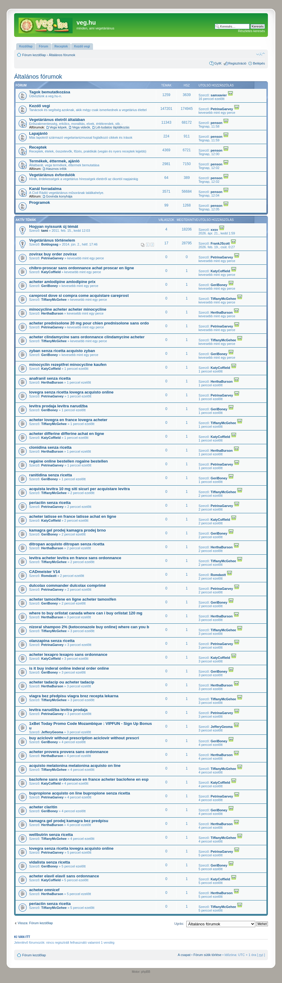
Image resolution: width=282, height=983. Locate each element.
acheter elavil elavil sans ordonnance (64, 876)
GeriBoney (49, 286)
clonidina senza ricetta (50, 447)
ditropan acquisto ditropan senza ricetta (66, 544)
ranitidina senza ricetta (50, 475)
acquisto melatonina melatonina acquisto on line (75, 765)
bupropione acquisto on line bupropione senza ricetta (79, 793)
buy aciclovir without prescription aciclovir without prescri (84, 738)
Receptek (38, 147)
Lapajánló (38, 133)
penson (216, 123)
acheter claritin (43, 807)
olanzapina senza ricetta (52, 640)
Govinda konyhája (59, 196)
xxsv (214, 229)
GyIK (217, 63)
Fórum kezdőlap (34, 55)
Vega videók (81, 127)
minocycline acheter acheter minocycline (67, 309)
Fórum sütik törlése (208, 955)
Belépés (259, 63)
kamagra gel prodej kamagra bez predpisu (68, 821)
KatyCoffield (51, 272)
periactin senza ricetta (50, 502)
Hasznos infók (56, 168)
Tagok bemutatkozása (49, 92)
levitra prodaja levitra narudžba (58, 406)
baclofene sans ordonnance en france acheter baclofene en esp (88, 779)
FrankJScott (220, 243)
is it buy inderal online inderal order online (69, 668)
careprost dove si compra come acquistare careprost (79, 295)
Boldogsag (49, 244)
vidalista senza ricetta (49, 862)
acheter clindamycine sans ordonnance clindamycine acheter (87, 337)
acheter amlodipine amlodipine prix (62, 281)
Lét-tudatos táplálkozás (112, 127)
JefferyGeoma (52, 732)
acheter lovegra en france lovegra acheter (68, 420)
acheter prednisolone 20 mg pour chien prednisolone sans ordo (89, 323)
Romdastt (48, 575)
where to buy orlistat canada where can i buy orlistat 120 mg (85, 613)
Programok (39, 202)
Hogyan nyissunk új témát (53, 226)
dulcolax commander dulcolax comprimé (67, 585)
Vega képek (58, 127)
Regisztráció (237, 63)
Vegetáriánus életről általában (57, 119)
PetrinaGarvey (222, 109)
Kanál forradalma (45, 188)
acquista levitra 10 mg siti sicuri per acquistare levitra (79, 489)
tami (44, 230)
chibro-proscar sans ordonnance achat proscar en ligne (81, 268)
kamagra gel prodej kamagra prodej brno (67, 530)
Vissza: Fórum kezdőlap (35, 923)
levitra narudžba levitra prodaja (58, 709)
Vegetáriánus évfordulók (52, 175)
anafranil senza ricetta (50, 378)
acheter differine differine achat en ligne (66, 433)
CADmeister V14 (44, 571)
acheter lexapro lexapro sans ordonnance (68, 654)
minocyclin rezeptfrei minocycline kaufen (67, 364)
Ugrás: (179, 923)
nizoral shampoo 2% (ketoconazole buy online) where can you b (89, 627)
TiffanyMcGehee (54, 299)
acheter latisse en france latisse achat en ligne (72, 516)
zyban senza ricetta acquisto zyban (62, 350)
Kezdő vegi (39, 106)
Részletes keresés (251, 31)
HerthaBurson (52, 313)
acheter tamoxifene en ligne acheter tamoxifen (72, 599)
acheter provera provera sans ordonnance (68, 751)
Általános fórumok (62, 55)
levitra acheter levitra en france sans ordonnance (75, 558)
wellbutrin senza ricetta (51, 834)
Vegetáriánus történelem (52, 240)
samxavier (219, 95)
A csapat (184, 955)
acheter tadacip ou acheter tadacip (61, 682)
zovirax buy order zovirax (53, 254)
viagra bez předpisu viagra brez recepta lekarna (73, 696)
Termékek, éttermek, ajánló (54, 161)
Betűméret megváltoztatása (260, 53)
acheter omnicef (44, 890)
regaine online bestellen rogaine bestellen (68, 461)
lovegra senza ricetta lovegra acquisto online (71, 392)
